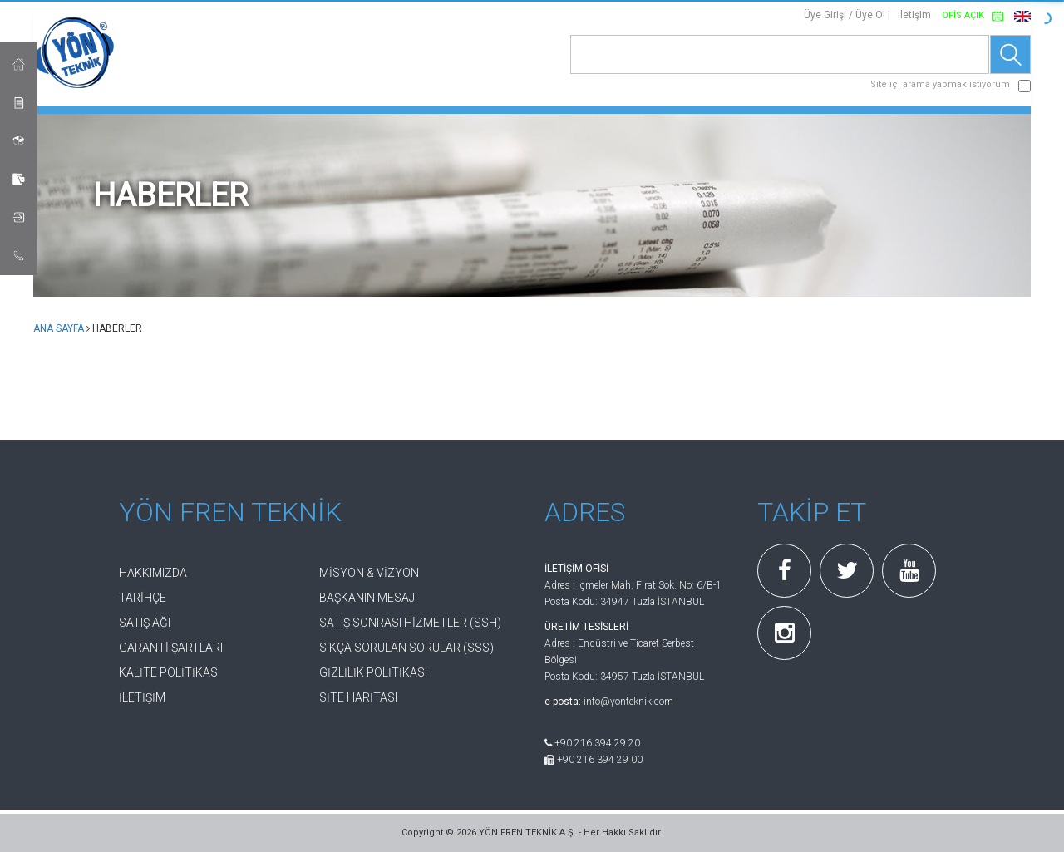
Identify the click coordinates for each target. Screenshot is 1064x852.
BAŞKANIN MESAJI (368, 597)
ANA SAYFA (58, 328)
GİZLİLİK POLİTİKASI (373, 672)
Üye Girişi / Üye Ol (844, 15)
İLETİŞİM (142, 697)
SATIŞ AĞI (144, 622)
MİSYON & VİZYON (369, 572)
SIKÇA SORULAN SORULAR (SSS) (406, 647)
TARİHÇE (142, 597)
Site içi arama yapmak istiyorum (940, 84)
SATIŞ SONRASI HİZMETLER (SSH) (410, 622)
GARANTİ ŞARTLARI (171, 647)
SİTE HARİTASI (358, 697)
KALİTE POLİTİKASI (169, 672)
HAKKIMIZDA (153, 572)
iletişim (914, 15)
